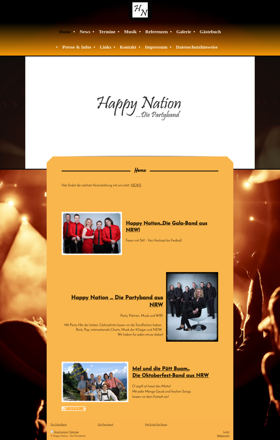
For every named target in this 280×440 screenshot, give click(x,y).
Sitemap (74, 432)
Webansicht (223, 435)
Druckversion (59, 432)
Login (226, 431)
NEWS (136, 185)
